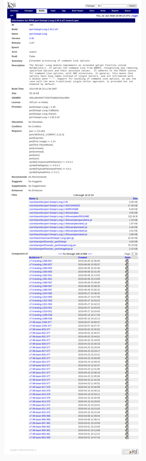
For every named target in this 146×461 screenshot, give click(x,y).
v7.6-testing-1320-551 (40, 312)
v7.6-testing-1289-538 (40, 319)
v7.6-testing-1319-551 (40, 316)
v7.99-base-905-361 (39, 435)
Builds (42, 11)
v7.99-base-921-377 (39, 377)
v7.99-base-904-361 (39, 438)
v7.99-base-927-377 (39, 355)
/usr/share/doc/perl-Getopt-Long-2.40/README (53, 214)
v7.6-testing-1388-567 (40, 294)
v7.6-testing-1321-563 (40, 309)
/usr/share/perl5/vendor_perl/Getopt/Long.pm (52, 250)
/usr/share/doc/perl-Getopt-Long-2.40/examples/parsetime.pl (60, 224)
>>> (90, 258)
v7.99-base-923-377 (39, 370)
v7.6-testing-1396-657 (40, 265)
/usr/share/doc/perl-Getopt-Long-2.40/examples (53, 217)
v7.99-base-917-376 (39, 392)
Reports (115, 11)
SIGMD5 (16, 102)
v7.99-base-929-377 (39, 348)
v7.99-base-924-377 (39, 366)
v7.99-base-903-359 (39, 442)
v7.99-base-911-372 (39, 413)
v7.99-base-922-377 (39, 374)
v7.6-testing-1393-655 (40, 276)
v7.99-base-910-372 (39, 417)
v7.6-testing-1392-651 (40, 280)
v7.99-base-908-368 (39, 424)
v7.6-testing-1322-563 (40, 305)
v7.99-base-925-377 (39, 363)
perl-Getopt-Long (38, 33)
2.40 (31, 38)
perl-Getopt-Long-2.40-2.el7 (43, 29)
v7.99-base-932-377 (39, 337)
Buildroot (34, 262)
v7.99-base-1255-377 (40, 330)
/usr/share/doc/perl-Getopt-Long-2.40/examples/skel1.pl (58, 228)
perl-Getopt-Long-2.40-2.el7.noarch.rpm (56, 20)
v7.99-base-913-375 (39, 406)
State (128, 262)
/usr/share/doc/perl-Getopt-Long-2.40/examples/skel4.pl (58, 239)
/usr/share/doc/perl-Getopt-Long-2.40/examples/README (59, 221)
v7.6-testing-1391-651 (40, 283)
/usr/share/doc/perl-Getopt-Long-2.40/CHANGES (54, 210)
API (11, 16)
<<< (60, 258)
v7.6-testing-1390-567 (40, 287)
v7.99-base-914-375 (39, 402)
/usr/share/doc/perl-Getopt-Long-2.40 (48, 206)
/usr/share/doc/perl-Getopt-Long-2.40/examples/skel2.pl (58, 232)
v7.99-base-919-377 (39, 384)
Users (92, 11)
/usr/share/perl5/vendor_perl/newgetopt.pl (51, 253)
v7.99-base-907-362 (39, 428)
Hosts (103, 11)
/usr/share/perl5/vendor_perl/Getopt (47, 246)
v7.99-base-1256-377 (40, 327)
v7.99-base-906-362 (39, 431)
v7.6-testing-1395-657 (40, 269)
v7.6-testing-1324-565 (40, 298)
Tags (64, 11)
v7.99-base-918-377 (39, 388)
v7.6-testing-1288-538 (40, 323)
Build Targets (77, 11)
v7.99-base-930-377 (39, 345)
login (135, 15)
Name (32, 203)
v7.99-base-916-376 (39, 395)
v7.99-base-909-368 (39, 420)
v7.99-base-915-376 (39, 399)
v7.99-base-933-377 (39, 334)
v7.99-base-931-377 (39, 341)
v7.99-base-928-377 (39, 352)
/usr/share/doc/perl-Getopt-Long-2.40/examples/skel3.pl (58, 235)
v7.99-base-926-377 (39, 359)
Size (135, 203)
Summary (14, 11)
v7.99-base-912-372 (39, 410)
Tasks (53, 11)
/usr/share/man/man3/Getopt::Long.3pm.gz (51, 242)
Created (82, 262)
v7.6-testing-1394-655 (40, 273)
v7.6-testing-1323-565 (40, 301)
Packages (29, 11)
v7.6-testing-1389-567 (40, 291)
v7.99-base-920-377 (39, 381)
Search (128, 11)
